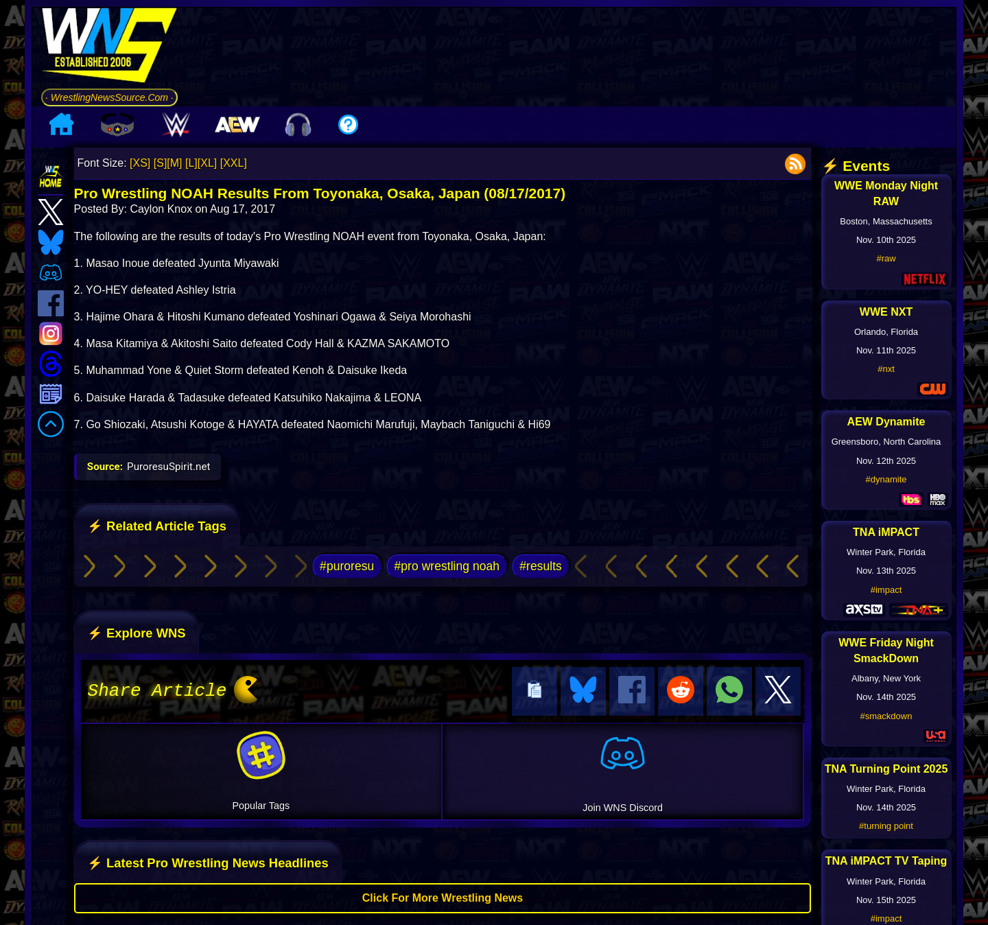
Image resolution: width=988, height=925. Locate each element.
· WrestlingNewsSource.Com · (109, 97)
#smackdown (886, 716)
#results (540, 566)
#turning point (886, 826)
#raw (885, 258)
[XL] (207, 163)
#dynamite (886, 479)
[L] (191, 163)
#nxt (886, 369)
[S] (160, 163)
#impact (886, 590)
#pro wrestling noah (447, 566)
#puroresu (347, 566)
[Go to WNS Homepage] (109, 48)
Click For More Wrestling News (442, 896)
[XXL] (233, 163)
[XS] (140, 163)
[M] (174, 163)
